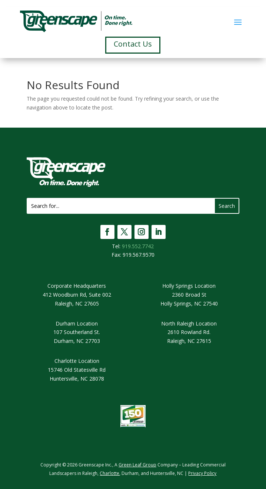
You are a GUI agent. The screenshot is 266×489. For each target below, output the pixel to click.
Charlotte (109, 473)
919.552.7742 (138, 246)
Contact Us (133, 44)
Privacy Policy (202, 473)
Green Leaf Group (137, 465)
